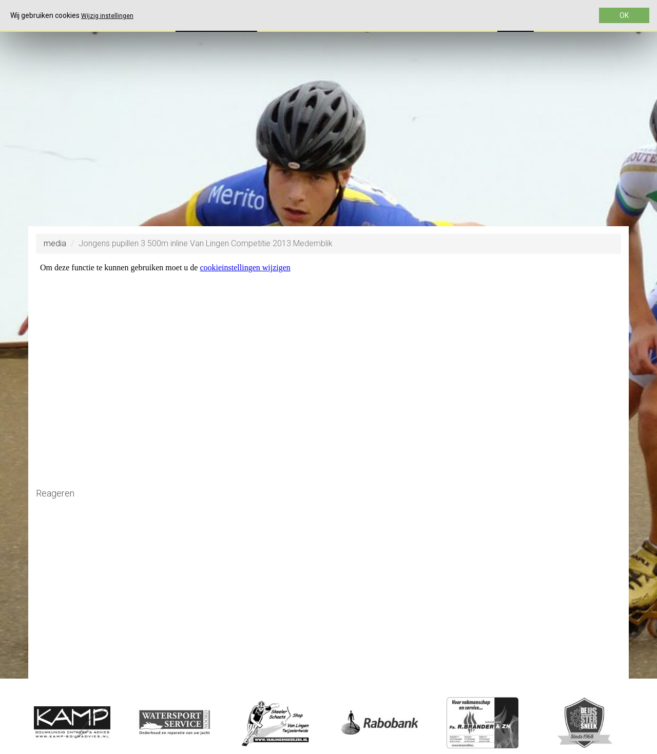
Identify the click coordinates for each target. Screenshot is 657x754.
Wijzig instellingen (107, 15)
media (55, 243)
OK (624, 15)
